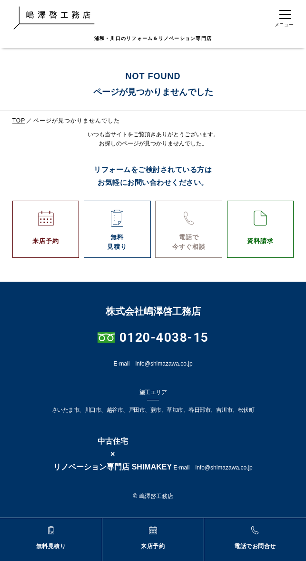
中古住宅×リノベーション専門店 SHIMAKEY (112, 454)
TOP (18, 120)
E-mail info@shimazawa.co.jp (152, 363)
